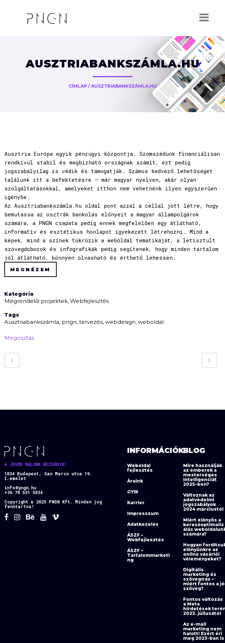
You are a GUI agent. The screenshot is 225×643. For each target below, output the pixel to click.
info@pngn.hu (20, 487)
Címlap (78, 86)
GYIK (132, 491)
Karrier (135, 502)
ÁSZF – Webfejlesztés (145, 537)
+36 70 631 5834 (23, 492)
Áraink (135, 481)
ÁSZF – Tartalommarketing (148, 555)
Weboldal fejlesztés (140, 467)
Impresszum (143, 513)
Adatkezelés (143, 524)
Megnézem (30, 269)
